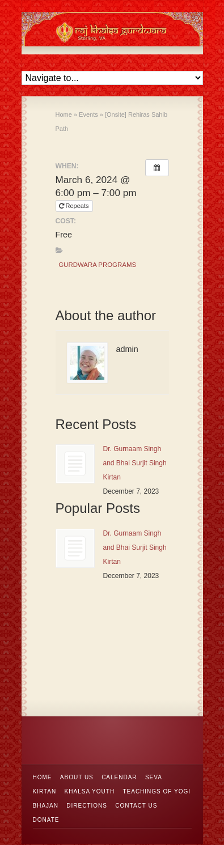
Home (42, 777)
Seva (153, 777)
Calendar (119, 777)
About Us (77, 777)
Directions (86, 805)
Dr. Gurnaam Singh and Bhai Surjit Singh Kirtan (135, 463)
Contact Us (136, 805)
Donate (46, 820)
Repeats (75, 205)
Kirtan (45, 791)
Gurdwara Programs (97, 264)
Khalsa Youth (90, 791)
